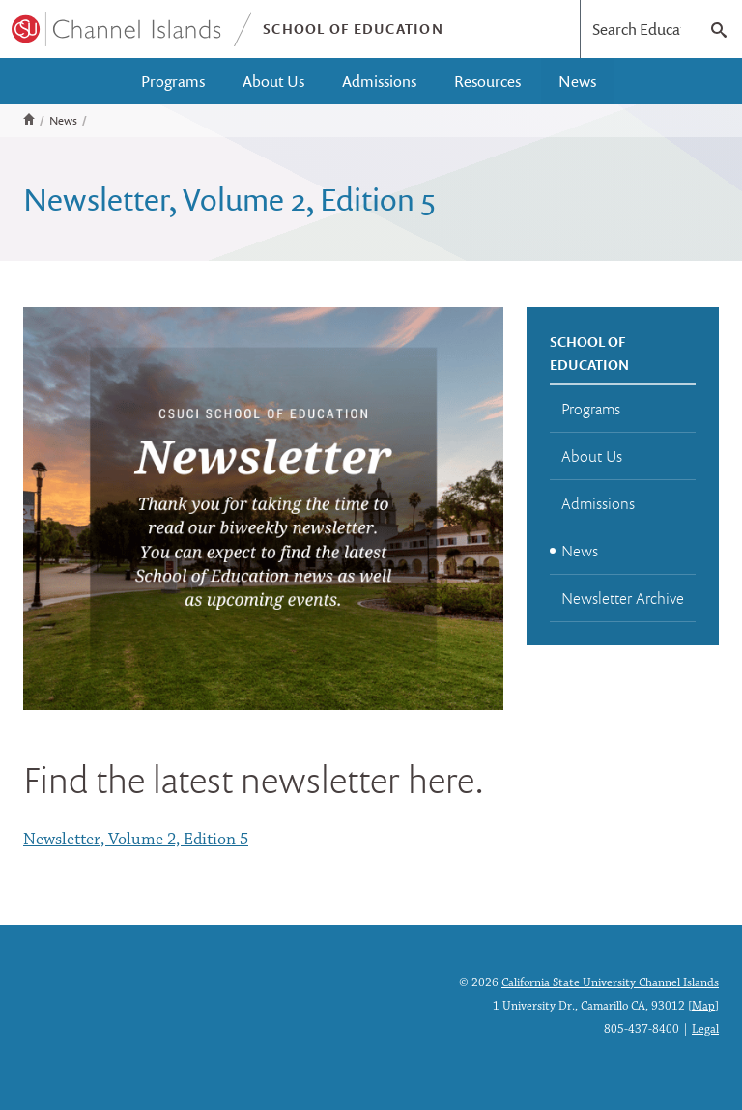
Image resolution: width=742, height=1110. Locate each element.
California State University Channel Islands (610, 983)
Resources (487, 81)
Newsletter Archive (622, 598)
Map (703, 1006)
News (577, 81)
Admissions (379, 81)
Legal (705, 1029)
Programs (173, 81)
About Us (273, 81)
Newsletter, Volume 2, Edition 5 (135, 840)
